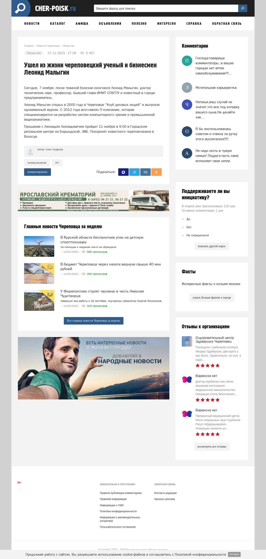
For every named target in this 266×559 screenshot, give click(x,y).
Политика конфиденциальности (118, 511)
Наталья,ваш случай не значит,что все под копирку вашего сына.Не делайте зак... (217, 109)
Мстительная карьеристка (216, 88)
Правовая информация (113, 499)
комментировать (37, 172)
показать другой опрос (212, 246)
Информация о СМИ (111, 505)
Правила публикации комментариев (121, 493)
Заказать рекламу (164, 499)
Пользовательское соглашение (118, 527)
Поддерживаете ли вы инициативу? (206, 194)
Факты (189, 272)
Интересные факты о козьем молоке (211, 284)
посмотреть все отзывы (211, 446)
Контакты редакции (165, 493)
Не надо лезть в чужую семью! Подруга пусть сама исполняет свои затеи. (217, 156)
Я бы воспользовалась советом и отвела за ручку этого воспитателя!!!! (216, 134)
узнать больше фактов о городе (212, 297)
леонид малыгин (36, 162)
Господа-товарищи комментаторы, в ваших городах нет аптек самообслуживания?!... (215, 65)
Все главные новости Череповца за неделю (93, 320)
